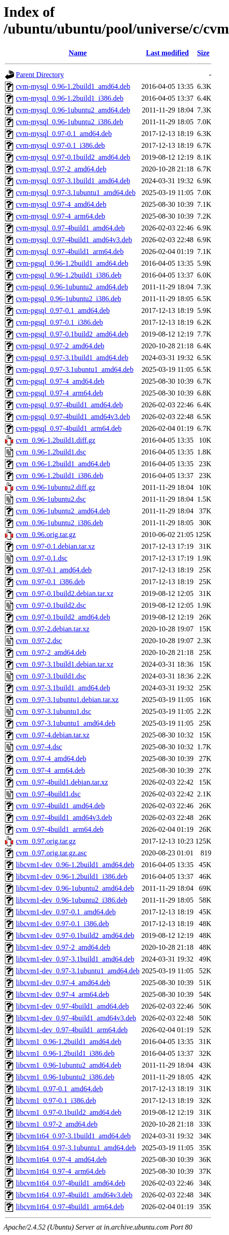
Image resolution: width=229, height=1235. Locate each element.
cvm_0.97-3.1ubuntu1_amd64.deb (65, 723)
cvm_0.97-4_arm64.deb (50, 770)
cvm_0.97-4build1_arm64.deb (60, 829)
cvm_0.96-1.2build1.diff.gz (55, 440)
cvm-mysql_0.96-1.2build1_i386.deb (70, 98)
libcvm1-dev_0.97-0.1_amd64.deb (66, 912)
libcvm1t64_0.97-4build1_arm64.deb (70, 1207)
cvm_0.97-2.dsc (39, 640)
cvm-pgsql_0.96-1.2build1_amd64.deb (72, 263)
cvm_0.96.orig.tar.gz (46, 534)
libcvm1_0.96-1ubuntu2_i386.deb (65, 1077)
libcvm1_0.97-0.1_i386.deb (56, 1100)
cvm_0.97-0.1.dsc (41, 558)
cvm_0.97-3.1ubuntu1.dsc (53, 711)
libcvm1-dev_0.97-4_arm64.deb (62, 994)
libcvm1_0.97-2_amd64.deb (56, 1124)
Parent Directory (40, 74)
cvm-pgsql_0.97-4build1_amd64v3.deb (73, 416)
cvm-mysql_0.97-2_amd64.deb (61, 169)
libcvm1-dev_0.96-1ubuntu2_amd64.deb (75, 888)
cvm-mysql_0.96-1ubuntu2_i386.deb (69, 122)
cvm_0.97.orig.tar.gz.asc (51, 853)
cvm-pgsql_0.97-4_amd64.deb (60, 381)
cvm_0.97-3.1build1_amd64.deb (63, 688)
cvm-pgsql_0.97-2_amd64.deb (60, 346)
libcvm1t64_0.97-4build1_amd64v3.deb (74, 1195)
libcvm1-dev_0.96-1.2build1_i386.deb (72, 876)
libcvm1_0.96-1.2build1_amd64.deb (68, 1041)
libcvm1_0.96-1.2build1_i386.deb (65, 1053)
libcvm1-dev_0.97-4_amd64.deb (63, 982)
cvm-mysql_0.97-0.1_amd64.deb (64, 133)
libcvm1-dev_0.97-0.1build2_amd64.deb (75, 935)
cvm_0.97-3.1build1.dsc (51, 676)
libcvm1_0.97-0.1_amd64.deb (59, 1089)
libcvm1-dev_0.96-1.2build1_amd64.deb (75, 865)
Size (203, 53)
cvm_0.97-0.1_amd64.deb (54, 570)
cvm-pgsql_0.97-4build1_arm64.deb (69, 428)
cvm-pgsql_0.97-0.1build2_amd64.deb (72, 334)
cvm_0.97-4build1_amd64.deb (60, 806)
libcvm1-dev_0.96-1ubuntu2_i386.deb (71, 900)
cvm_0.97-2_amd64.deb (51, 652)
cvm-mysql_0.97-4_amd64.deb (61, 204)
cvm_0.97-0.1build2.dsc (51, 605)
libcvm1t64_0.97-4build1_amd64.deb (70, 1183)
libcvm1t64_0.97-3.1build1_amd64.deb (73, 1136)
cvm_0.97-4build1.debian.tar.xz (62, 782)
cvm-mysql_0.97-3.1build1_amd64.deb (73, 181)
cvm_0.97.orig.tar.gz (46, 841)
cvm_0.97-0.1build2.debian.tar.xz (65, 593)
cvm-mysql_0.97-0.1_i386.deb (60, 145)
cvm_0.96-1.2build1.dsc (51, 452)
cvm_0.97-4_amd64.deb (51, 758)
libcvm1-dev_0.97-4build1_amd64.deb (72, 1006)
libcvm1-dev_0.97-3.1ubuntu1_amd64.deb (77, 971)
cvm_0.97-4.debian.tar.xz (53, 735)
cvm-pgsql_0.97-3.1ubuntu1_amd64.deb (75, 369)
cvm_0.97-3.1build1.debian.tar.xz (65, 664)
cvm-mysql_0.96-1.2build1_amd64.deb (73, 86)
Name (78, 53)
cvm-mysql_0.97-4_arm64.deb (60, 216)
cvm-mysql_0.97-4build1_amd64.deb (70, 228)
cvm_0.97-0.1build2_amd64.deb (63, 617)
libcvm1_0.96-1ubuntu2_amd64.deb (68, 1065)
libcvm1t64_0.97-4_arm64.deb (60, 1171)
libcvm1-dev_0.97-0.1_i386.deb (62, 923)
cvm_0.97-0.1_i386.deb (50, 582)
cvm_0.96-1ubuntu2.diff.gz (55, 487)
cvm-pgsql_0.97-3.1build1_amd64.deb (72, 357)
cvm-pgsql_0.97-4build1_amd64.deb (69, 405)
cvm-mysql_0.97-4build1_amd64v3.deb (74, 240)
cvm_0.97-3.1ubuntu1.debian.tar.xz (67, 699)
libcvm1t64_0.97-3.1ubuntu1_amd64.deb (76, 1148)
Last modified (167, 53)
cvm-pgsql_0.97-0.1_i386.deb (59, 322)
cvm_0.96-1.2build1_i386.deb (59, 475)
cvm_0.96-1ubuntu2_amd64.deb (63, 511)
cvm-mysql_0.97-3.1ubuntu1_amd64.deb (75, 192)
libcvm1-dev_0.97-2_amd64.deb (63, 947)
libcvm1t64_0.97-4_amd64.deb (61, 1159)
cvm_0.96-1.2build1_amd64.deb (63, 464)
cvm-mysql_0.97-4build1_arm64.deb (70, 251)
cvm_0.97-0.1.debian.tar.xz (55, 546)
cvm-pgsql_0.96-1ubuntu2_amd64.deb (72, 287)
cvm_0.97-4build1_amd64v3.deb (64, 817)
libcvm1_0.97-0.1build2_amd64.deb (68, 1112)
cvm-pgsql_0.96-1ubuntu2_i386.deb (68, 299)
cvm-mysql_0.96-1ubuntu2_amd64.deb (73, 110)
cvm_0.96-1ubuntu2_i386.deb (59, 523)
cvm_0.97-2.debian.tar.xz (53, 629)
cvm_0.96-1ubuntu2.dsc (51, 499)
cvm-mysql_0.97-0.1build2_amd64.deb (73, 157)
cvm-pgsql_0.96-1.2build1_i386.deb (68, 275)
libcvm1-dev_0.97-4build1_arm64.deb (72, 1030)
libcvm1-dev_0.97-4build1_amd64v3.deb (76, 1018)
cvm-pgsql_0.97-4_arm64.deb (59, 393)
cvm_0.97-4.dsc (39, 747)
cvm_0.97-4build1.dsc (48, 794)
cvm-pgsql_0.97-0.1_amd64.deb (63, 310)
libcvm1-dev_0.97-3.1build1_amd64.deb (75, 959)
